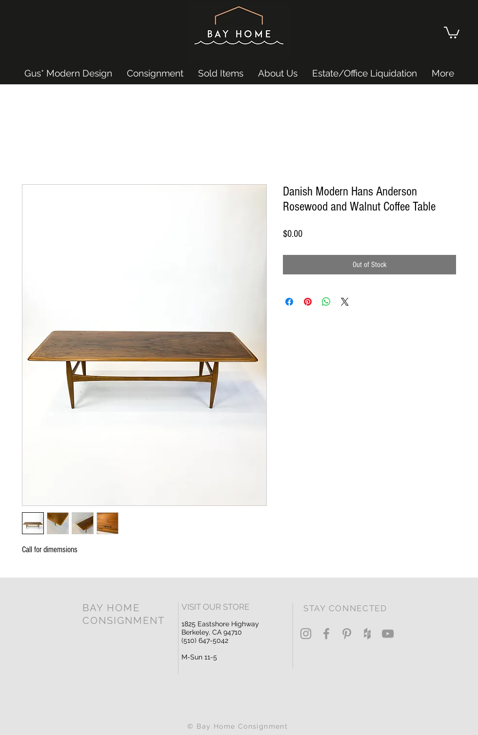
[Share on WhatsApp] (326, 302)
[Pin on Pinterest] (308, 302)
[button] (451, 32)
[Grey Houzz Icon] (367, 633)
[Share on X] (345, 302)
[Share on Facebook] (289, 302)
